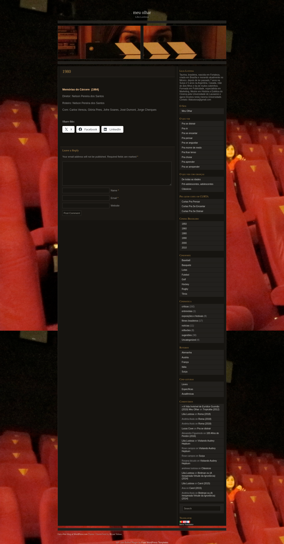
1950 (184, 224)
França (185, 362)
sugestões (187, 335)
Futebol (185, 275)
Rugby (185, 289)
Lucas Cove (187, 428)
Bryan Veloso (116, 534)
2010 (184, 247)
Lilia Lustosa (188, 414)
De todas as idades (191, 179)
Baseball (186, 260)
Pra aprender (188, 162)
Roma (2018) (204, 414)
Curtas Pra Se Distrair (192, 211)
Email (114, 203)
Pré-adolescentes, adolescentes (197, 184)
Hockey (185, 284)
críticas (185, 306)
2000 (184, 243)
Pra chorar (187, 157)
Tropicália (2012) (211, 409)
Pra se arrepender (191, 167)
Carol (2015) (204, 483)
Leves (185, 384)
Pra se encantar (189, 133)
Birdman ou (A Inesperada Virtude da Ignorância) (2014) (198, 476)
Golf (184, 279)
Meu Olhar (142, 12)
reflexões (186, 330)
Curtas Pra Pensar (191, 201)
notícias (185, 325)
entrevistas (187, 311)
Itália (184, 367)
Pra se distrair (188, 123)
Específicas (187, 389)
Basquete (186, 265)
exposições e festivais (192, 316)
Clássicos (186, 189)
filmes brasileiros (190, 321)
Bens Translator (186, 524)
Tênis (184, 294)
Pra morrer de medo (191, 147)
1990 (184, 238)
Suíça (184, 371)
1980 (184, 233)
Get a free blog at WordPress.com (73, 534)
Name (115, 195)
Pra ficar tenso (189, 152)
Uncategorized (189, 340)
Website (115, 211)
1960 (184, 228)
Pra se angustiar (190, 143)
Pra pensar (187, 138)
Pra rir (185, 128)
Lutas (184, 270)
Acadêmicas (188, 394)
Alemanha (187, 352)
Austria (185, 357)
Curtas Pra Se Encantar (193, 206)
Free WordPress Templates (154, 542)
